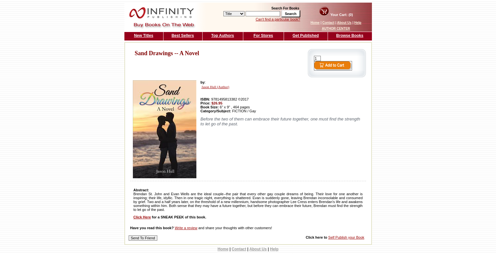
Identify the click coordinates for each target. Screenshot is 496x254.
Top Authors (222, 35)
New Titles (143, 35)
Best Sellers (183, 35)
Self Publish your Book (346, 237)
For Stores (263, 35)
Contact (328, 22)
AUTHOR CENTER (336, 28)
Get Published (305, 35)
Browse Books (349, 35)
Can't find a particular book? (278, 19)
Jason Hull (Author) (215, 87)
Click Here (142, 217)
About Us (344, 22)
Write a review (186, 228)
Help (357, 22)
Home (315, 22)
